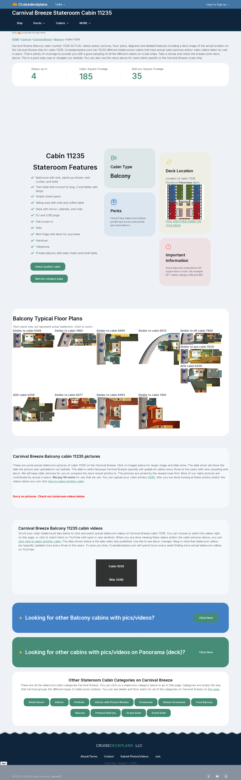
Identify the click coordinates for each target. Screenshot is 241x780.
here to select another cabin (66, 481)
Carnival (26, 39)
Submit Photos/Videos (134, 756)
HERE (151, 477)
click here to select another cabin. (40, 541)
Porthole (79, 702)
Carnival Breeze (42, 39)
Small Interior (37, 702)
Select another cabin (47, 266)
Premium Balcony (105, 712)
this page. (214, 689)
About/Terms (89, 756)
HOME (15, 39)
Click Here (206, 617)
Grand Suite (159, 712)
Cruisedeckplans (32, 4)
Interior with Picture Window (112, 702)
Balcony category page (49, 278)
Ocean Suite (133, 712)
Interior (59, 702)
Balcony (59, 39)
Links (59, 4)
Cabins (60, 23)
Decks (37, 23)
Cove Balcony (204, 702)
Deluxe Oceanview (174, 702)
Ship (20, 23)
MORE (83, 23)
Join (157, 756)
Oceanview (146, 702)
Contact (109, 756)
